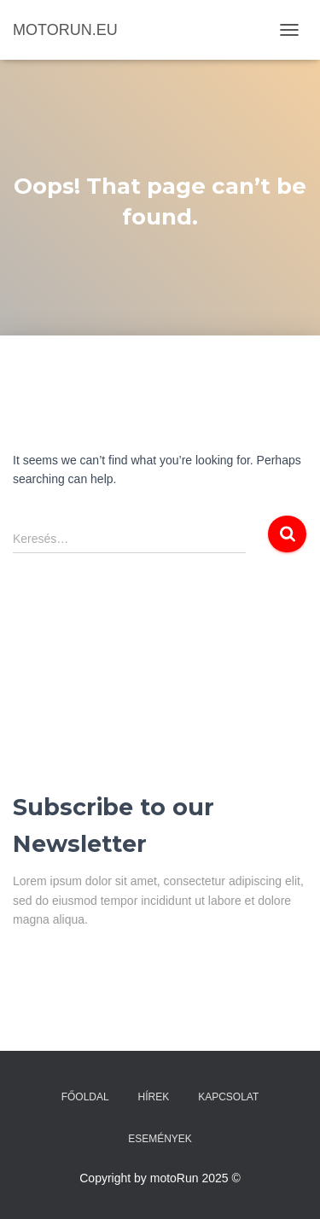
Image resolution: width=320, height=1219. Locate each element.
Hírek (154, 1097)
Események (160, 1139)
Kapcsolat (228, 1097)
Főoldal (85, 1097)
